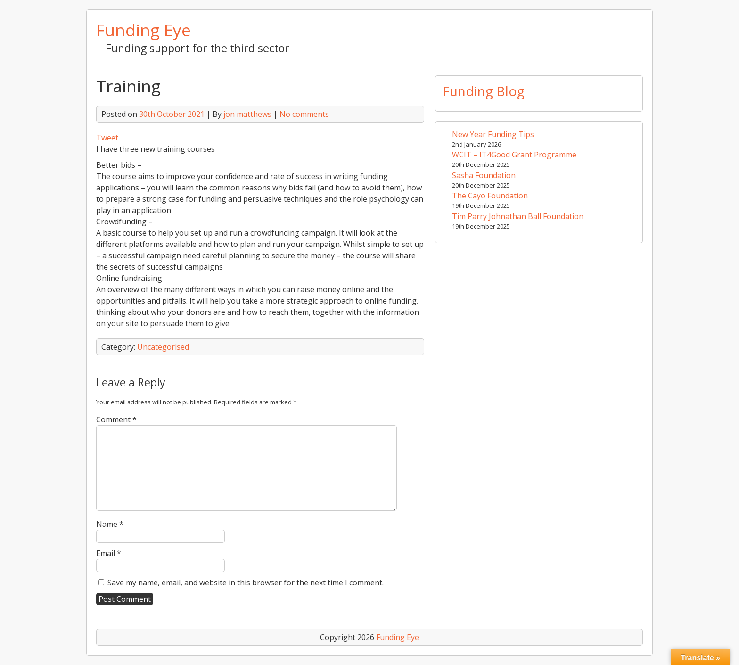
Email (108, 553)
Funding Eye (143, 29)
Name (109, 524)
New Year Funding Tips (493, 134)
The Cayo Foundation (490, 195)
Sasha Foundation (484, 175)
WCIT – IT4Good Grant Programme (514, 154)
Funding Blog (484, 91)
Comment (116, 419)
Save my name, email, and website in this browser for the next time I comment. (245, 582)
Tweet (107, 137)
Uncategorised (163, 347)
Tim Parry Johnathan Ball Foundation (517, 216)
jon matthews (247, 114)
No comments (304, 114)
